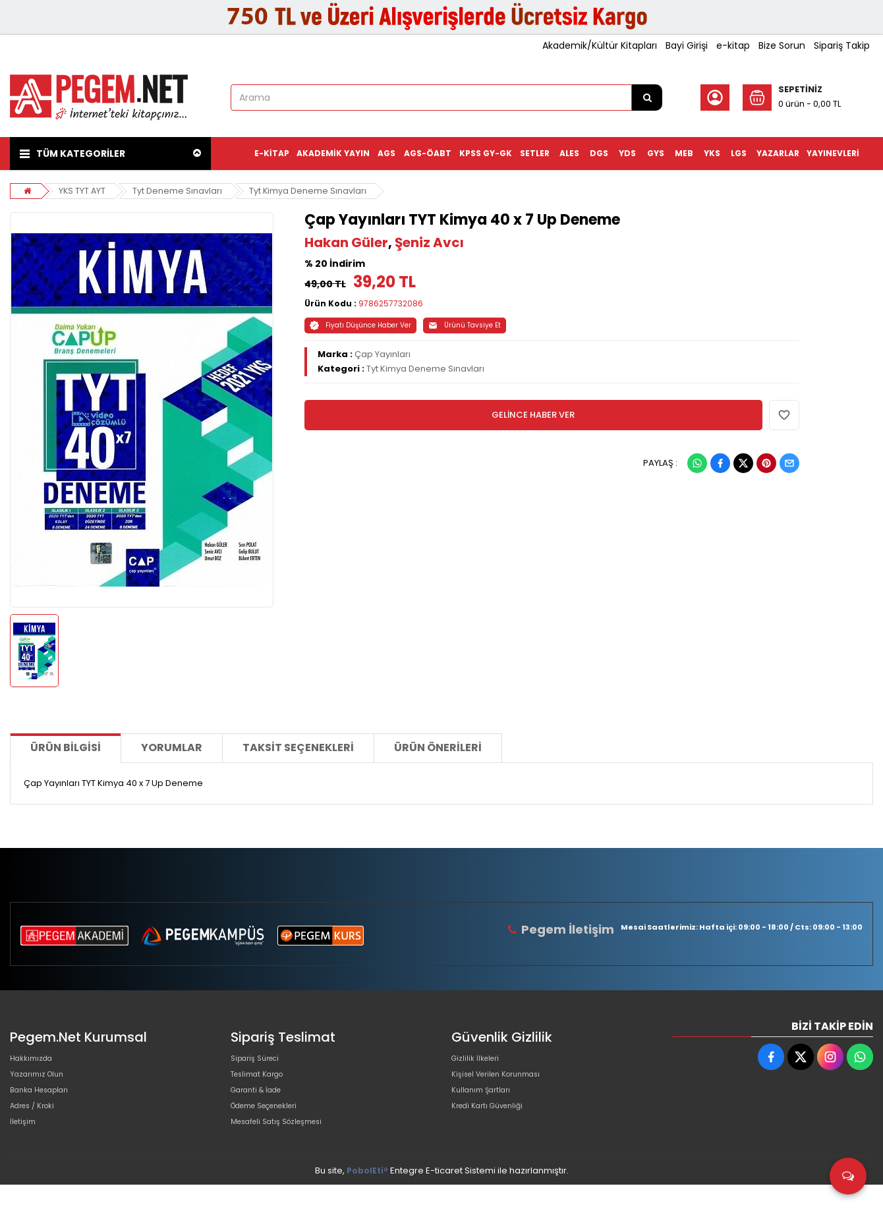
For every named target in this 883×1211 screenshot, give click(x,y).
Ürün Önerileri (438, 747)
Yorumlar (171, 747)
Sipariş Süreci (260, 1061)
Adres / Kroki (37, 1124)
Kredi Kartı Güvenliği (493, 1124)
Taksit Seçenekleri (298, 747)
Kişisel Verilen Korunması (504, 1082)
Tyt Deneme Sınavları (178, 190)
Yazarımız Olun (41, 1082)
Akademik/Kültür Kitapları (599, 45)
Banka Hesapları (45, 1103)
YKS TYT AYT (83, 190)
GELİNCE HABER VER (533, 414)
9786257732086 (390, 303)
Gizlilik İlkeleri (479, 1061)
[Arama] (647, 97)
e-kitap (733, 45)
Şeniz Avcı (429, 242)
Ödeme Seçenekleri (274, 1124)
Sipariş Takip (842, 45)
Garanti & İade (262, 1103)
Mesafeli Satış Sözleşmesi (286, 1145)
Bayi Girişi (687, 45)
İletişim (25, 1145)
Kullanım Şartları (485, 1103)
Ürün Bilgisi (65, 747)
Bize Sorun (781, 45)
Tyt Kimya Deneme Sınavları (309, 190)
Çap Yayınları (383, 354)
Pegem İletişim (572, 929)
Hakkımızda (35, 1061)
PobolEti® (367, 1197)
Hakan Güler (346, 242)
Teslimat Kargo (263, 1082)
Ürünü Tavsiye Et (464, 325)
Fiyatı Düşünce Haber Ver (360, 325)
